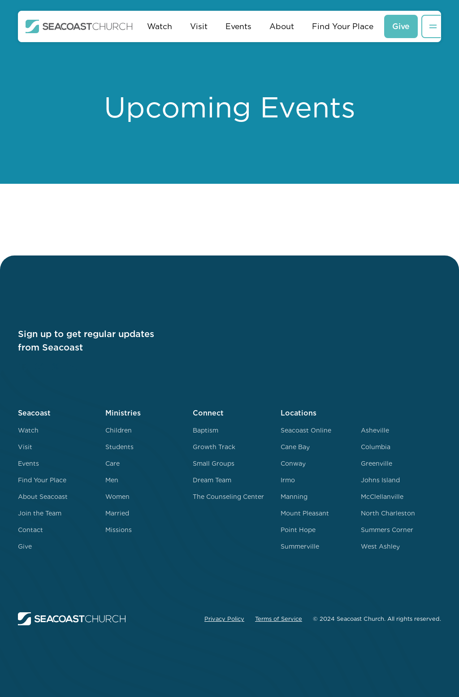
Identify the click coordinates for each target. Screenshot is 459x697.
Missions (118, 529)
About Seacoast (43, 496)
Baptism (205, 430)
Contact (30, 529)
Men (111, 480)
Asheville (375, 430)
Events (238, 26)
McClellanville (382, 496)
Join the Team (39, 513)
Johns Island (380, 480)
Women (117, 496)
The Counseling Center (228, 496)
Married (117, 513)
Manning (294, 496)
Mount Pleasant (305, 513)
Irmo (288, 480)
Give (401, 26)
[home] (79, 26)
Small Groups (213, 463)
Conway (293, 463)
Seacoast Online (306, 430)
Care (112, 463)
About (281, 26)
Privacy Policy (224, 618)
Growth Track (214, 446)
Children (118, 430)
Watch (159, 26)
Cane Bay (295, 446)
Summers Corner (387, 529)
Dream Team (212, 480)
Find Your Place (342, 26)
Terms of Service (278, 618)
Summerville (300, 546)
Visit (199, 26)
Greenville (376, 463)
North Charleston (388, 513)
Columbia (375, 446)
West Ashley (380, 546)
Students (119, 446)
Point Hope (298, 529)
